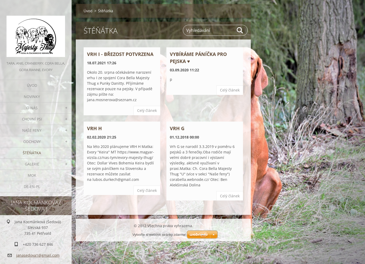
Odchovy (32, 141)
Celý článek (147, 110)
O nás (32, 107)
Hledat (240, 30)
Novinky (32, 96)
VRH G (177, 128)
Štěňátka (32, 152)
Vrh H (94, 128)
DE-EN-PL (32, 186)
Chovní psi (32, 119)
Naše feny (32, 130)
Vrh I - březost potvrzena (120, 54)
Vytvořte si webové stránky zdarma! (159, 235)
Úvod (32, 85)
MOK (32, 175)
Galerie (32, 164)
